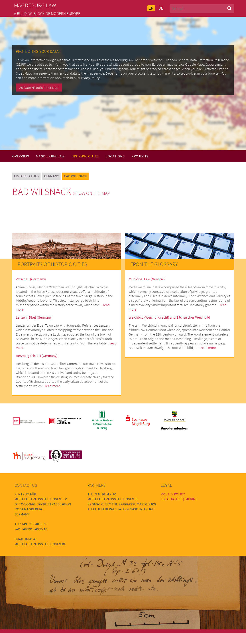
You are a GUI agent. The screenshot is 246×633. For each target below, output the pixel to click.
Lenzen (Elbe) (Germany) (34, 317)
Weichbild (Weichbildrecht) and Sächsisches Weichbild (169, 317)
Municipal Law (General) (147, 279)
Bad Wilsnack (75, 176)
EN (151, 8)
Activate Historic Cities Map (38, 87)
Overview (20, 156)
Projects (140, 156)
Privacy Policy (89, 77)
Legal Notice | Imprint (179, 499)
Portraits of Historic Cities (52, 264)
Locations (115, 156)
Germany (51, 176)
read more (52, 386)
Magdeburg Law (50, 156)
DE (160, 8)
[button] (229, 8)
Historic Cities (85, 156)
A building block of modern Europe (47, 13)
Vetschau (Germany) (31, 279)
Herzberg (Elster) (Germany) (36, 355)
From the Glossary (154, 264)
